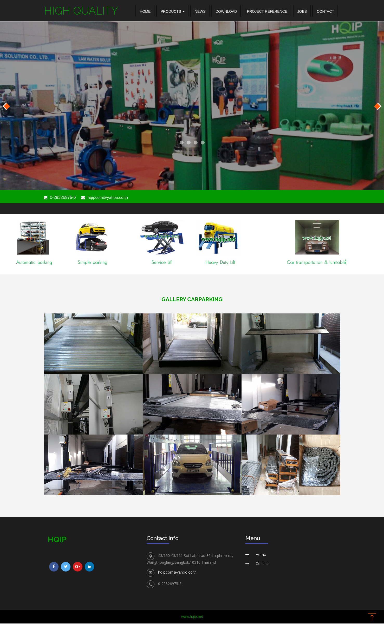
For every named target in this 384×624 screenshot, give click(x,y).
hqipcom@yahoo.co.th (108, 198)
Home (145, 11)
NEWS (200, 11)
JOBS (302, 11)
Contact (262, 564)
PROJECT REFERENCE (267, 11)
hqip (57, 539)
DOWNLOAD (226, 11)
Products (173, 11)
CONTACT (325, 11)
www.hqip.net (192, 617)
